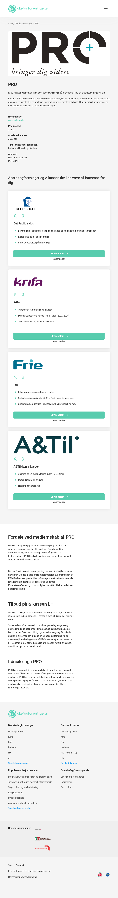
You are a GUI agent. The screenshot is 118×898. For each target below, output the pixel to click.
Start (10, 23)
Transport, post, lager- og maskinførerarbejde (30, 782)
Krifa (10, 736)
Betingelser (66, 782)
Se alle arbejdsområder (19, 808)
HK (9, 752)
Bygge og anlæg (16, 797)
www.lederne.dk (16, 120)
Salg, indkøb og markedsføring (23, 787)
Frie (10, 742)
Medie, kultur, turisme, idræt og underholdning (30, 776)
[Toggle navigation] (106, 9)
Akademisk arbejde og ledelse (23, 803)
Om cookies (67, 787)
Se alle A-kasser (69, 763)
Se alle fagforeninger (18, 763)
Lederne (12, 747)
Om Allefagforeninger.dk (72, 776)
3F (9, 758)
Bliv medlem (60, 253)
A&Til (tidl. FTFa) (69, 752)
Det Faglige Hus (16, 731)
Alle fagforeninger (23, 23)
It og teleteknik (15, 792)
